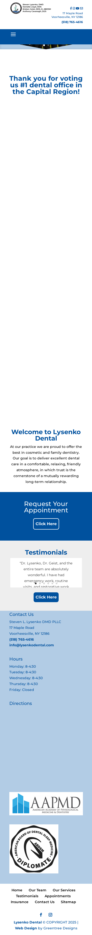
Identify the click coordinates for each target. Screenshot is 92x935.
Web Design (26, 928)
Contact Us (44, 902)
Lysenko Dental (28, 922)
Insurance (19, 902)
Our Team (37, 890)
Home (17, 890)
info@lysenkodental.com (31, 645)
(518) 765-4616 (72, 22)
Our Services (64, 890)
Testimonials (27, 896)
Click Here (46, 523)
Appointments (58, 896)
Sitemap (68, 902)
